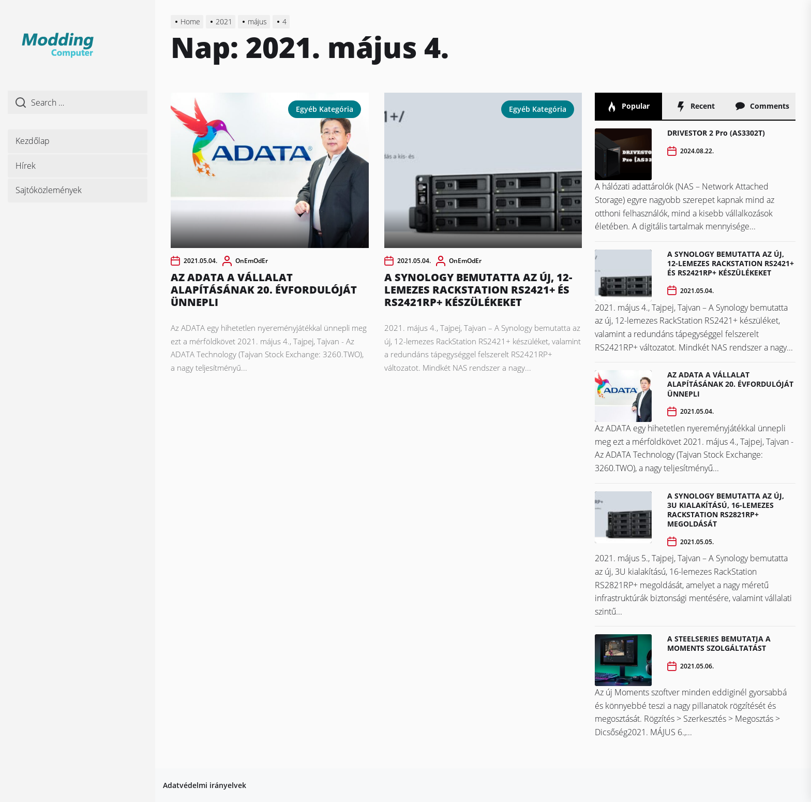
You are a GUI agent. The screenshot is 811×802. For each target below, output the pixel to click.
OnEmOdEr (251, 260)
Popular (628, 106)
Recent (695, 106)
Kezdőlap (33, 141)
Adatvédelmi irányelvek (204, 785)
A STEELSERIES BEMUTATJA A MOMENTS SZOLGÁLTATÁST (719, 643)
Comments (762, 106)
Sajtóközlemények (49, 190)
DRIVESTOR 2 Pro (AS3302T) (716, 133)
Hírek (26, 165)
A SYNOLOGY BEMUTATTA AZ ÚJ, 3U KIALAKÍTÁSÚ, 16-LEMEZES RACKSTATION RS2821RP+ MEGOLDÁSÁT (725, 510)
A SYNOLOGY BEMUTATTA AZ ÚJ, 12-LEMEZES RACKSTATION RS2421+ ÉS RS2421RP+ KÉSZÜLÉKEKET (478, 289)
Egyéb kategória (324, 109)
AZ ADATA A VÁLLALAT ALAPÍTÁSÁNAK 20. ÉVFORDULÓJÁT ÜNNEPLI (264, 289)
